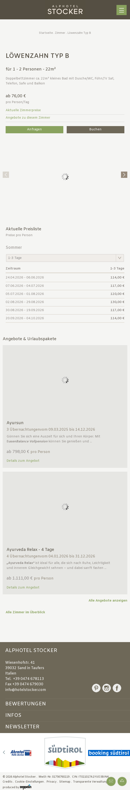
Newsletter (22, 727)
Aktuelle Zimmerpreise (23, 110)
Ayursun (15, 423)
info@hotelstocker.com (25, 690)
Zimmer (60, 33)
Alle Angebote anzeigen (108, 601)
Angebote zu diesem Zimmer (28, 118)
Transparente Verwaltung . (91, 782)
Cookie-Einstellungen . (30, 782)
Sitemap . (65, 782)
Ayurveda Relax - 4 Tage (30, 549)
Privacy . (52, 782)
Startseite (46, 33)
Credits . (8, 782)
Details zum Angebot (23, 461)
